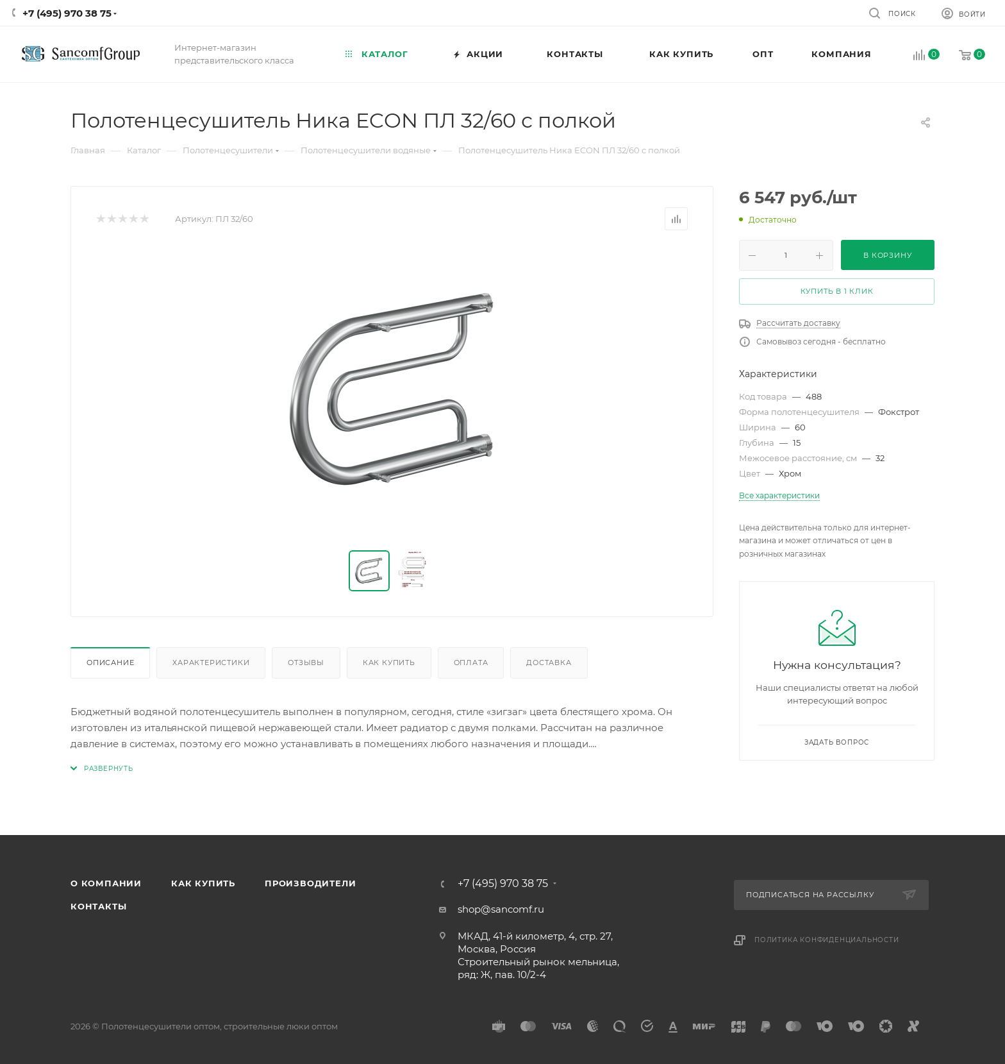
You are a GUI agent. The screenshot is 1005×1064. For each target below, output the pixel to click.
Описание (110, 662)
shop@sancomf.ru (501, 909)
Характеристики (210, 662)
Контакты (98, 906)
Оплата (471, 662)
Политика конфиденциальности (826, 940)
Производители (310, 883)
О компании (106, 883)
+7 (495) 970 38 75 (67, 13)
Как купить (389, 662)
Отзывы (306, 662)
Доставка (548, 662)
